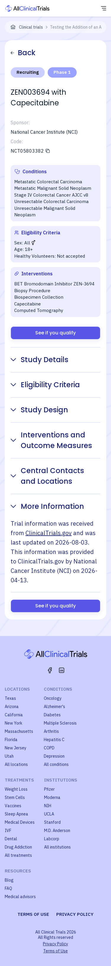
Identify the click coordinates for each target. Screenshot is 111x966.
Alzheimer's (54, 706)
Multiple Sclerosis (60, 723)
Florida (11, 739)
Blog (9, 880)
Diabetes (52, 714)
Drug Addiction (18, 847)
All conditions (56, 764)
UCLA (49, 814)
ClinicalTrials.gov (48, 533)
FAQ (8, 888)
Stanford (52, 822)
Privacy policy (75, 914)
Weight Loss (16, 789)
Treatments (19, 780)
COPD (49, 748)
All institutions (57, 847)
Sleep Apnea (16, 814)
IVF (8, 830)
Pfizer (49, 789)
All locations (16, 764)
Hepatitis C (54, 739)
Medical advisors (20, 896)
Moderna (52, 797)
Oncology (53, 698)
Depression (54, 756)
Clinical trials (31, 27)
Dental (11, 838)
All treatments (18, 855)
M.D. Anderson (57, 830)
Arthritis (51, 731)
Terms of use (33, 914)
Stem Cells (15, 797)
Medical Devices (20, 822)
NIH (47, 805)
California (14, 714)
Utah (9, 756)
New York (13, 723)
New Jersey (15, 748)
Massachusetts (19, 731)
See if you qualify (55, 332)
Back (23, 53)
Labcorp (51, 838)
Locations (17, 689)
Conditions (58, 689)
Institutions (60, 780)
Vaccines (13, 805)
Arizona (12, 706)
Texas (10, 698)
